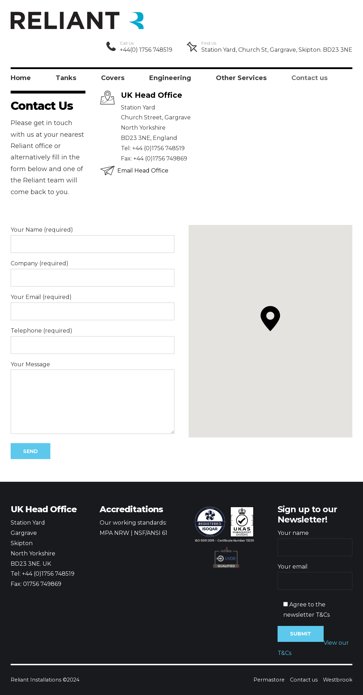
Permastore (269, 680)
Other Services (241, 78)
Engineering (170, 78)
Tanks (66, 78)
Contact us (309, 78)
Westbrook (337, 680)
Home (21, 78)
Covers (112, 78)
